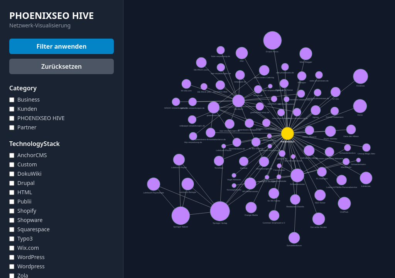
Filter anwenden (62, 46)
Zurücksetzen (61, 66)
